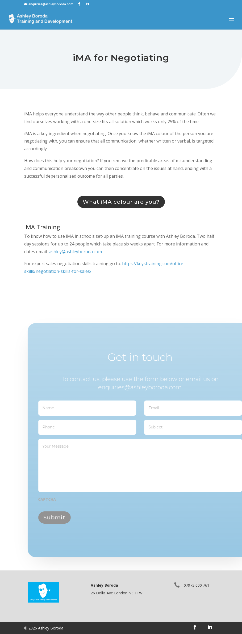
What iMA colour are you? (121, 202)
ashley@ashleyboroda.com (75, 252)
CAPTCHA (56, 499)
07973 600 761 (196, 585)
